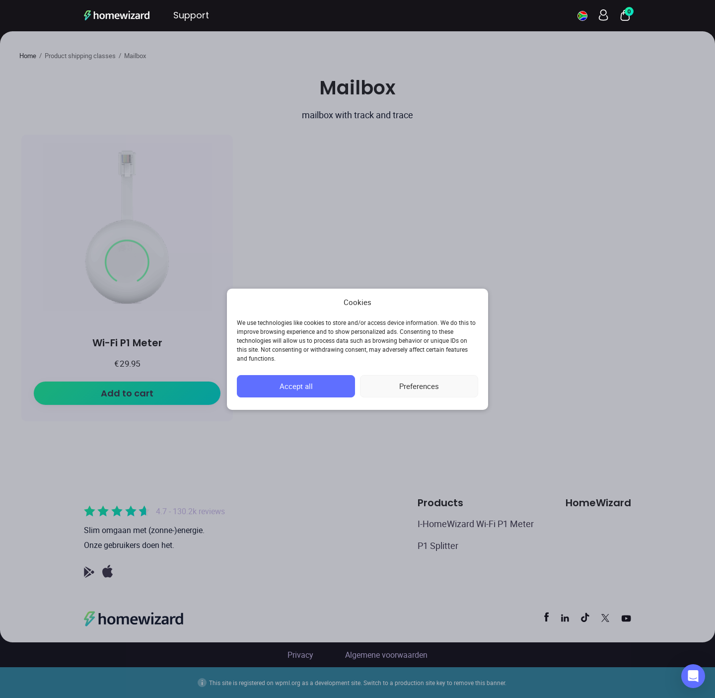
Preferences (419, 386)
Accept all (296, 386)
